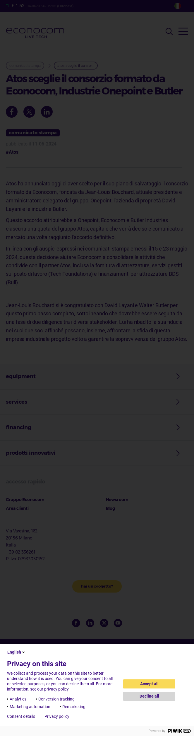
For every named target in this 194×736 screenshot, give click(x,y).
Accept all (149, 683)
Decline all (149, 696)
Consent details (21, 716)
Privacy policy (56, 716)
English (16, 652)
